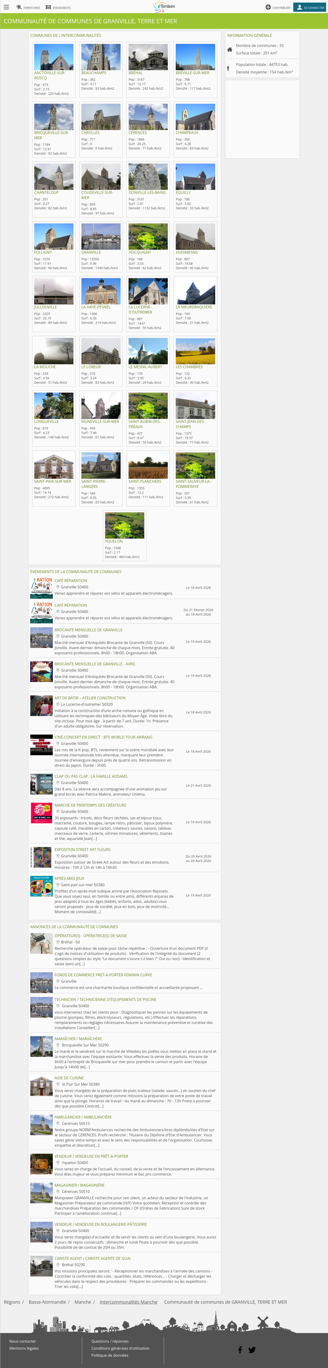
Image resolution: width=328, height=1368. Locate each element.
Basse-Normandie (47, 1302)
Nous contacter (22, 1341)
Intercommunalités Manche (128, 1302)
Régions (12, 1302)
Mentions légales (24, 1348)
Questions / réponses (110, 1341)
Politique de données (110, 1355)
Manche (83, 1302)
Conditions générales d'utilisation (121, 1348)
